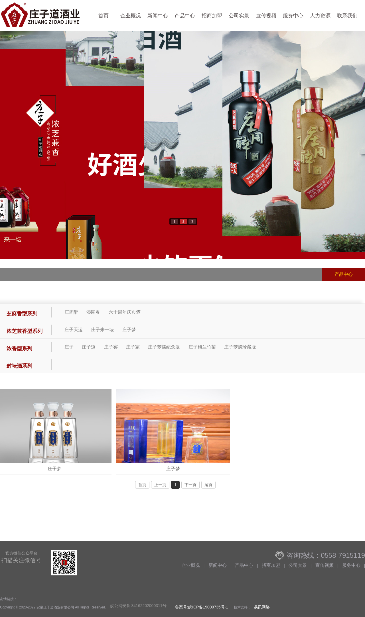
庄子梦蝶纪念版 (164, 347)
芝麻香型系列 (22, 314)
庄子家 (133, 347)
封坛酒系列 (19, 366)
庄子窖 (111, 347)
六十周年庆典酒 (125, 312)
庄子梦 (129, 329)
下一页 (190, 484)
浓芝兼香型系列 (24, 331)
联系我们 (347, 16)
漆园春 (93, 312)
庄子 (69, 347)
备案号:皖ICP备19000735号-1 (201, 607)
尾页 (208, 484)
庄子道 (89, 347)
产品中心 (185, 16)
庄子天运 (73, 329)
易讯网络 (262, 607)
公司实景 (239, 16)
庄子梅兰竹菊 (202, 347)
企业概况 (130, 16)
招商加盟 (212, 16)
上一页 (160, 484)
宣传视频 (266, 16)
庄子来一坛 (102, 329)
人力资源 (320, 16)
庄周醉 (71, 312)
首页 (103, 16)
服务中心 (293, 16)
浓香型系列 (19, 348)
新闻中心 (157, 16)
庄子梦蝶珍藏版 (240, 347)
